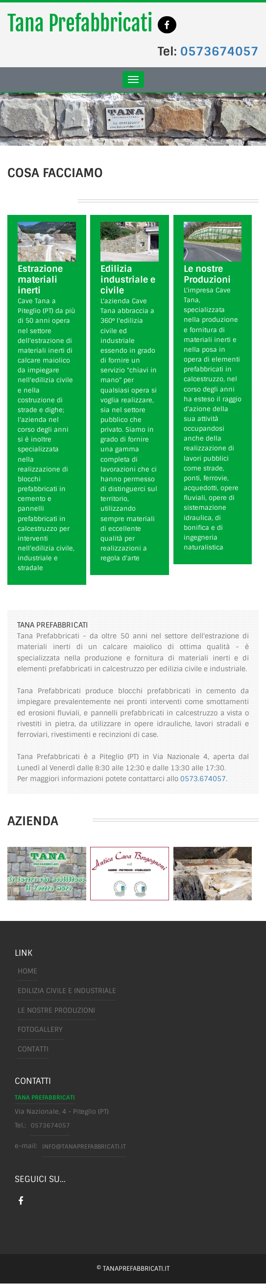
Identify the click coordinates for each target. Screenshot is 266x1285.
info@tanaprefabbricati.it (85, 1147)
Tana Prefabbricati (79, 24)
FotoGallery (39, 1030)
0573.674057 (203, 779)
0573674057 (219, 51)
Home (27, 971)
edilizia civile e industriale (66, 991)
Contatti (32, 1050)
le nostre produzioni (56, 1010)
